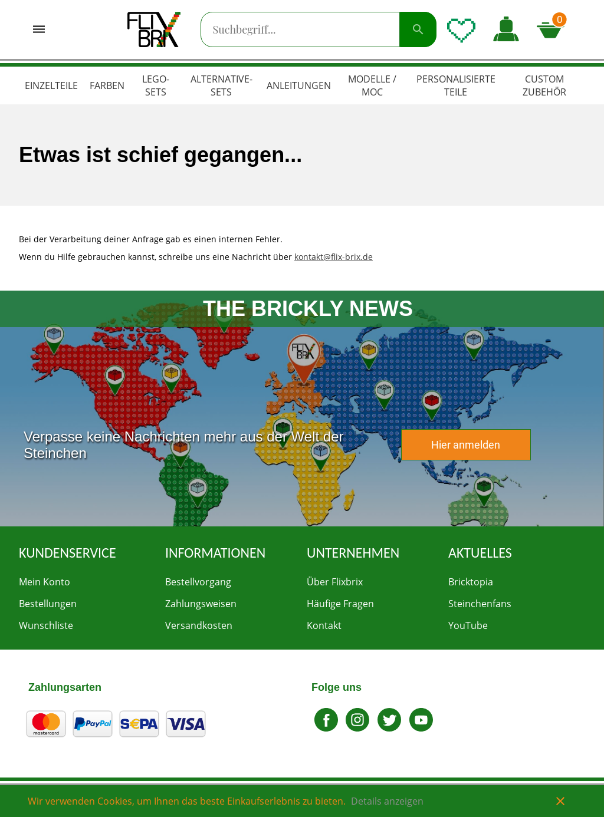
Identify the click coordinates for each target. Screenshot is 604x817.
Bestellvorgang (198, 581)
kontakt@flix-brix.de (333, 256)
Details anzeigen (387, 801)
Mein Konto (44, 581)
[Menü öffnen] (39, 29)
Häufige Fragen (340, 603)
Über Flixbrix (335, 581)
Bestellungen (48, 603)
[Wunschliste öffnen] (461, 30)
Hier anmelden (465, 445)
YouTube (468, 625)
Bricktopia (470, 581)
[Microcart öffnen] (554, 30)
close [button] (560, 801)
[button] (506, 30)
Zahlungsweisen (201, 603)
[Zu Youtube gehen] (421, 728)
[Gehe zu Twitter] (389, 728)
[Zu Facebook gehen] (326, 728)
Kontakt (324, 625)
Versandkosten (198, 625)
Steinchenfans (479, 603)
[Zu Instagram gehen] (358, 728)
